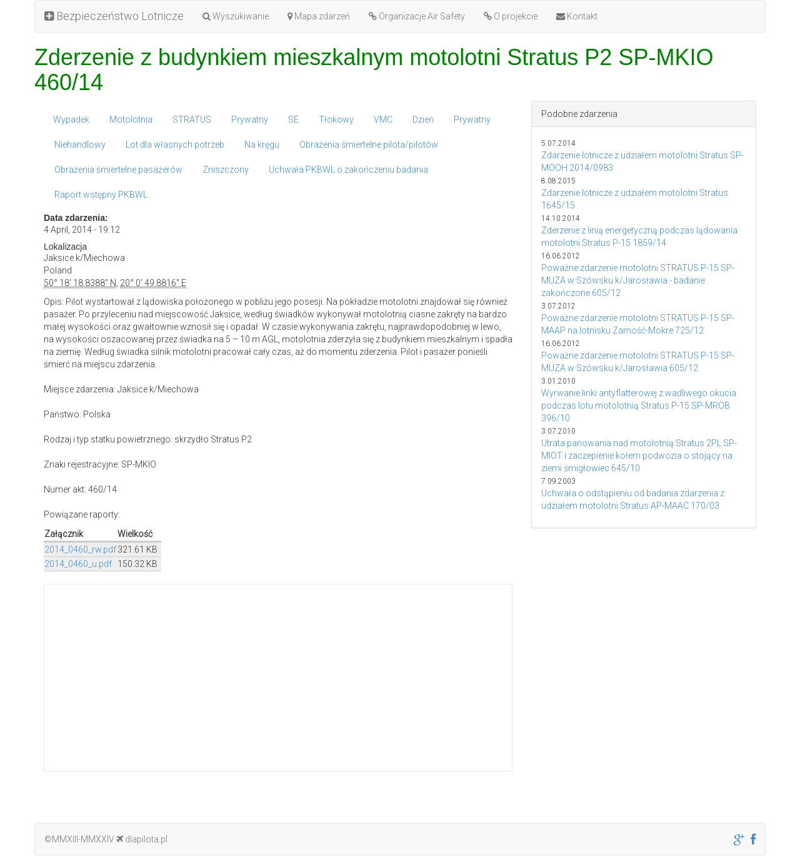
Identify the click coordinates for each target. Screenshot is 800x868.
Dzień (423, 120)
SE (293, 120)
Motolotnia (130, 120)
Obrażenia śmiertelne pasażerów (118, 170)
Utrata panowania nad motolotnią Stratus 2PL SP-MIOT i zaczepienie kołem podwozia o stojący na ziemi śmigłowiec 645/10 (639, 455)
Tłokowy (336, 120)
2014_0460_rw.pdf (80, 549)
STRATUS (191, 120)
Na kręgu (261, 145)
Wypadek (71, 120)
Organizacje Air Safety (417, 16)
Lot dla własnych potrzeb (175, 145)
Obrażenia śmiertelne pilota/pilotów (368, 145)
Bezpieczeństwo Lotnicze (114, 16)
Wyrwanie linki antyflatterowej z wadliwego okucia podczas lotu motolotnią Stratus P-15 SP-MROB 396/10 (638, 405)
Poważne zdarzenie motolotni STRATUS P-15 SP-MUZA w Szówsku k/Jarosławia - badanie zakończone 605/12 (637, 280)
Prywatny (249, 120)
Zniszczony (225, 170)
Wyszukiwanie (235, 16)
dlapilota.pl (142, 839)
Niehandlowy (80, 145)
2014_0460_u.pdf (78, 564)
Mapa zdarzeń (319, 16)
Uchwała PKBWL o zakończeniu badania (348, 170)
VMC (383, 120)
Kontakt (577, 16)
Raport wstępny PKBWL (101, 195)
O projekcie (511, 16)
